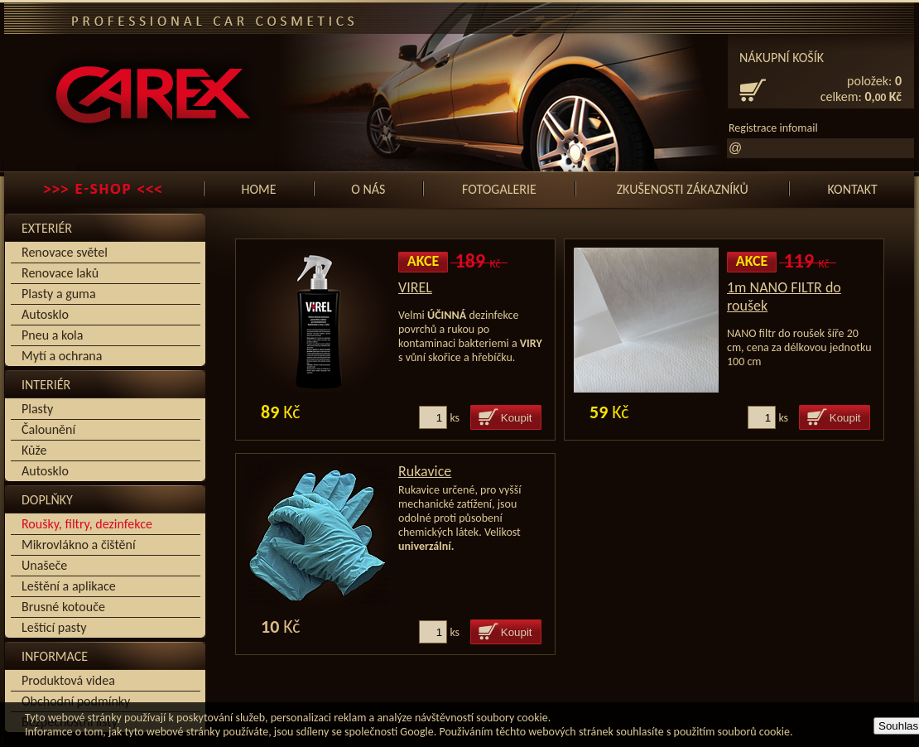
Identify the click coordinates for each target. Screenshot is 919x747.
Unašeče (44, 565)
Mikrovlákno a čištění (79, 544)
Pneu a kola (52, 335)
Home (258, 189)
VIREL (415, 287)
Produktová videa (68, 680)
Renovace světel (65, 252)
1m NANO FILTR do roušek (784, 296)
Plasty (37, 409)
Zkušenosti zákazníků (682, 189)
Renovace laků (60, 273)
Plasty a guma (59, 293)
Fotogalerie (499, 189)
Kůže (34, 450)
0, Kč (883, 96)
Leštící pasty (54, 627)
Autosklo (45, 314)
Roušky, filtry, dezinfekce (87, 524)
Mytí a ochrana (62, 356)
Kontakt (852, 189)
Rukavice (424, 471)
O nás (368, 189)
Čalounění (48, 429)
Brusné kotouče (63, 606)
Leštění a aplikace (69, 586)
